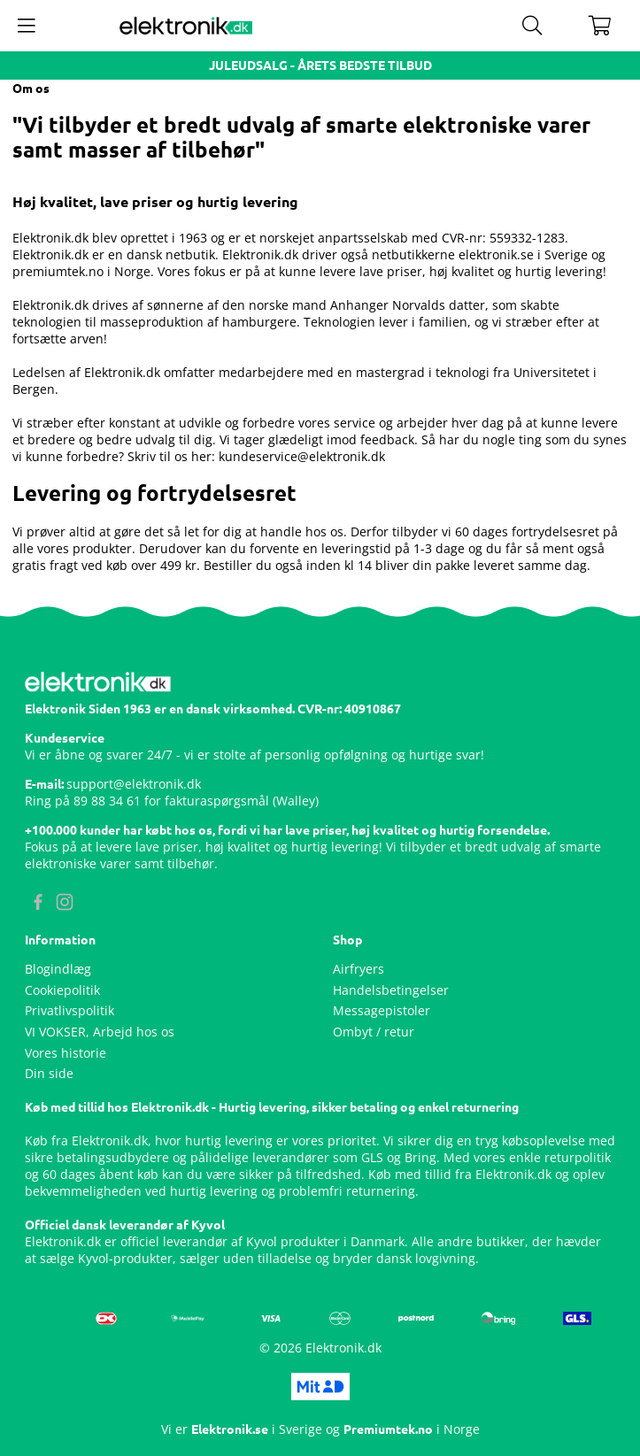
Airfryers (358, 968)
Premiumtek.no (388, 1429)
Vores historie (65, 1052)
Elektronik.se (229, 1429)
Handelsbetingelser (391, 990)
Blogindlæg (58, 968)
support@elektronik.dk (133, 783)
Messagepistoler (381, 1010)
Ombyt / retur (373, 1031)
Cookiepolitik (62, 990)
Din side (49, 1073)
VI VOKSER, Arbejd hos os (99, 1031)
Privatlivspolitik (69, 1010)
